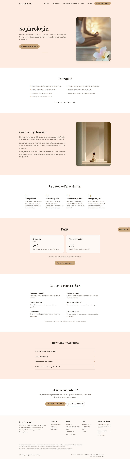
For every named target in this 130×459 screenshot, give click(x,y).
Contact (89, 3)
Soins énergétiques (56, 424)
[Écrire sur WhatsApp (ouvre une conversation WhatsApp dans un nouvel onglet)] (76, 404)
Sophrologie (54, 426)
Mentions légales (86, 424)
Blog (82, 3)
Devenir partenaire (71, 434)
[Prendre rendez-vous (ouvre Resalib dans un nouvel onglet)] (102, 3)
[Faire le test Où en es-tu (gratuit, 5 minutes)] (124, 229)
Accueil (46, 3)
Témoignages (70, 431)
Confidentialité (86, 426)
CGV (83, 429)
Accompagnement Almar (71, 3)
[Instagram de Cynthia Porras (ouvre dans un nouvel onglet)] (23, 455)
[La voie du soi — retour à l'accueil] (25, 3)
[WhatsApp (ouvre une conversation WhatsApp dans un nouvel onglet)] (104, 436)
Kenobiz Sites (101, 456)
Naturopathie (54, 429)
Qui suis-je (69, 424)
